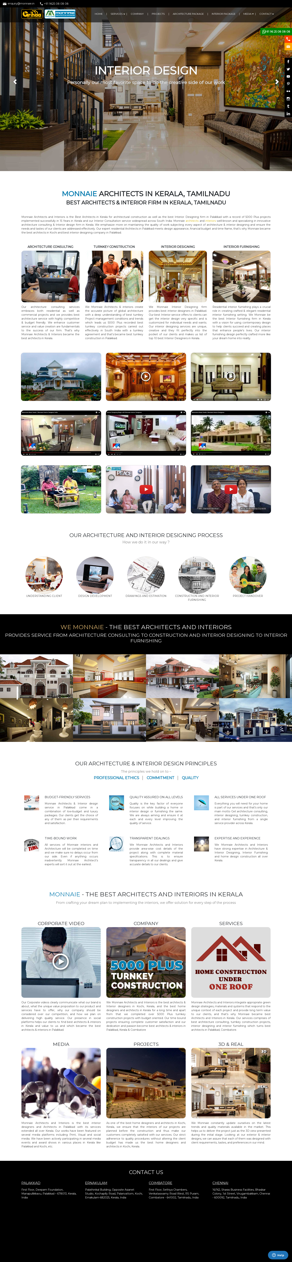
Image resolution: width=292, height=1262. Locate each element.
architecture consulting (48, 307)
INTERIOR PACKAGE (223, 13)
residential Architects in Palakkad (133, 228)
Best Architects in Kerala (91, 217)
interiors (210, 221)
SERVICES (117, 13)
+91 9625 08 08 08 (54, 3)
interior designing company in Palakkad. (96, 232)
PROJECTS (158, 13)
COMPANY (137, 13)
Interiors (177, 844)
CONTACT (265, 13)
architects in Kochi (44, 232)
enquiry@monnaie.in (18, 3)
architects (192, 221)
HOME (99, 13)
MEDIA (247, 13)
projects (265, 217)
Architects (157, 844)
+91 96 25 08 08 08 (277, 31)
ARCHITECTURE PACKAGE (188, 13)
